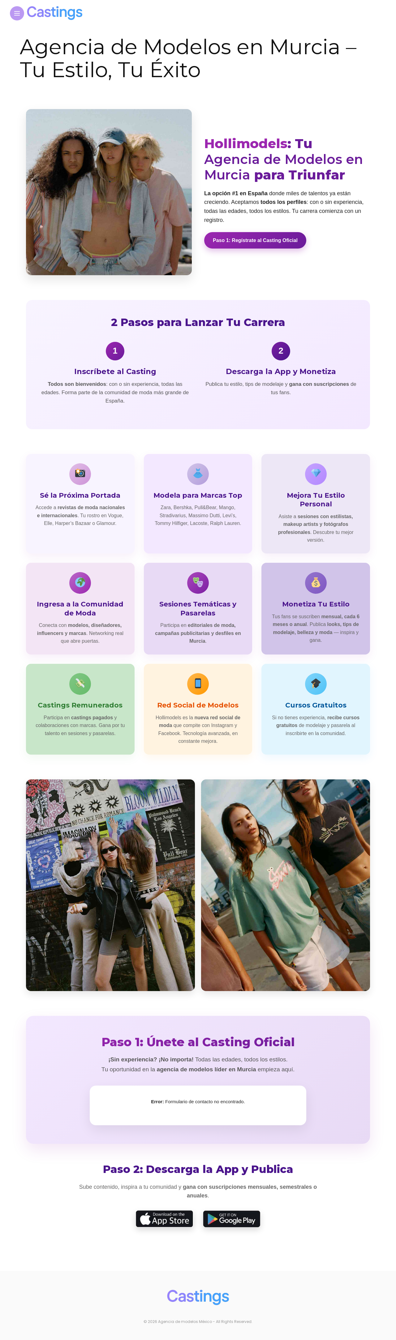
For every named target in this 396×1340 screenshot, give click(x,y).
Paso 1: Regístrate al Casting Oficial (255, 240)
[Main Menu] (17, 13)
